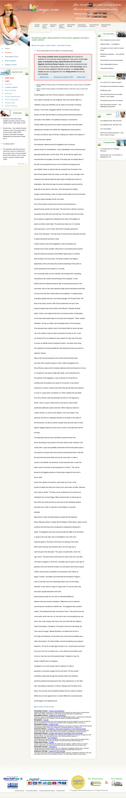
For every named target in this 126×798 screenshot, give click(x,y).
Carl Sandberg (52, 738)
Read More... (21, 164)
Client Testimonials (11, 100)
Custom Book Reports (62, 26)
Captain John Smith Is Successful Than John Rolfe (65, 733)
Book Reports (60, 790)
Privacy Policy (10, 103)
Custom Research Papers (47, 790)
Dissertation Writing (71, 25)
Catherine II (53, 747)
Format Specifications (13, 96)
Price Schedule (10, 90)
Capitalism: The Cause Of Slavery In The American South (67, 729)
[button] (44, 77)
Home (7, 48)
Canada (45, 720)
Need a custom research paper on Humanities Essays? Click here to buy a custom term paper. (62, 89)
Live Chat (8, 84)
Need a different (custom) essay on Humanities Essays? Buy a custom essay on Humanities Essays (64, 85)
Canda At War (53, 724)
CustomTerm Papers (45, 26)
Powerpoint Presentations (82, 25)
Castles (51, 742)
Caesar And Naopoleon (56, 711)
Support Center (11, 65)
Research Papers (53, 25)
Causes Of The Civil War (57, 751)
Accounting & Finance (94, 25)
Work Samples (10, 61)
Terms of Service (11, 106)
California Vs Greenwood (57, 715)
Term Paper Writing (32, 790)
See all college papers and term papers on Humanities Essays (55, 50)
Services (8, 52)
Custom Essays (37, 25)
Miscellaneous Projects (106, 25)
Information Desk (11, 56)
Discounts (8, 93)
